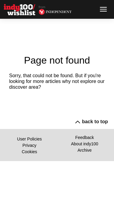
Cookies (29, 151)
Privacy (29, 145)
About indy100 (84, 143)
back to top (92, 121)
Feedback (84, 137)
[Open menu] (103, 9)
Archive (85, 150)
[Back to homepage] (21, 9)
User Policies (29, 139)
